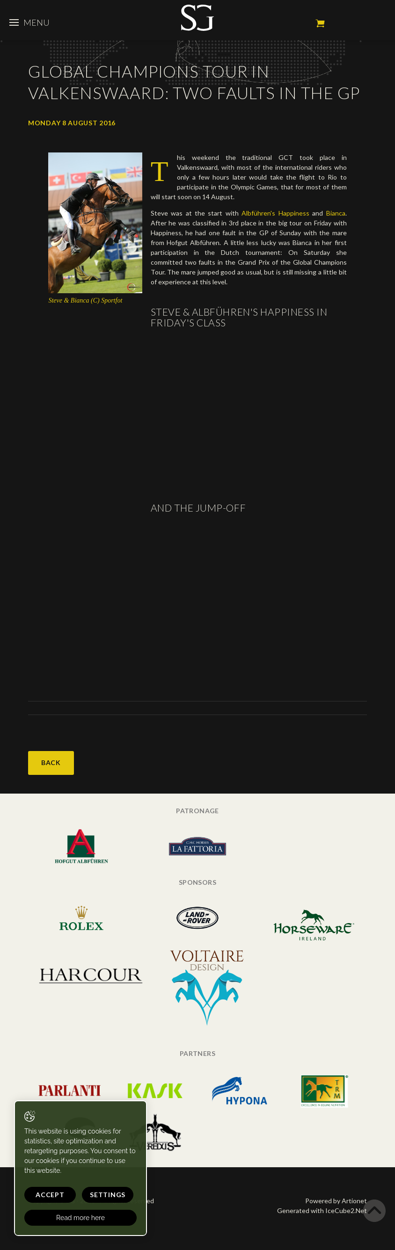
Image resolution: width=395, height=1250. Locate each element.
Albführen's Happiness (275, 213)
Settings (107, 1195)
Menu (29, 22)
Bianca (335, 213)
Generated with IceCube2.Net (322, 1210)
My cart (320, 23)
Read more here (80, 1217)
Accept (50, 1195)
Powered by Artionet (336, 1201)
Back (51, 762)
